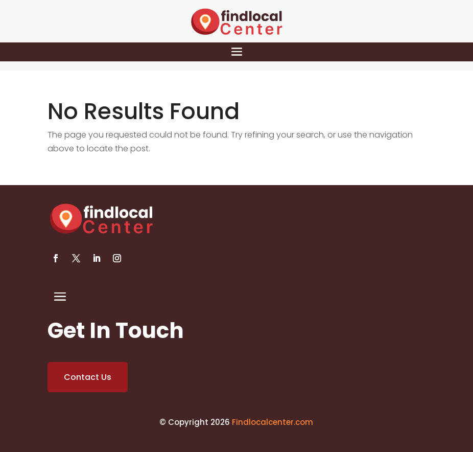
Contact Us (87, 377)
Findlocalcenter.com (272, 422)
